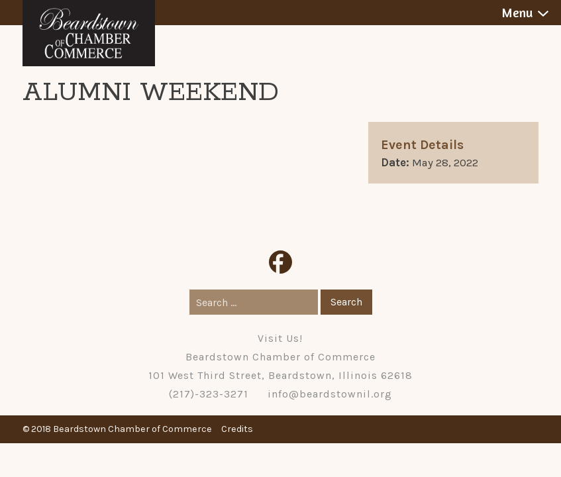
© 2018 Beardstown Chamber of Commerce (117, 429)
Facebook (280, 262)
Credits (237, 429)
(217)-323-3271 (208, 394)
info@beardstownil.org (330, 394)
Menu (517, 13)
